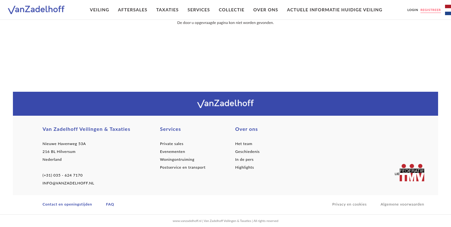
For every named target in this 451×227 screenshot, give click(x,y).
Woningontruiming (177, 159)
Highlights (244, 167)
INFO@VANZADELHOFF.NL (68, 183)
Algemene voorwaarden (402, 204)
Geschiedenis (247, 151)
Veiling (99, 9)
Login (412, 10)
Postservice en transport (183, 167)
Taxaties (167, 9)
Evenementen (172, 151)
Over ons (265, 9)
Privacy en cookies (349, 204)
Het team (244, 143)
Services (198, 9)
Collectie (232, 9)
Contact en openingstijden (67, 204)
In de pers (244, 159)
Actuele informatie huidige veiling (334, 9)
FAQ (110, 204)
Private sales (172, 143)
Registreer (430, 10)
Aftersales (132, 9)
